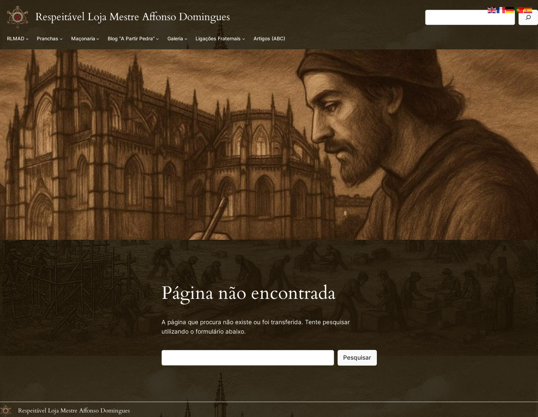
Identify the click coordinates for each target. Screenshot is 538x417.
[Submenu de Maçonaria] (97, 38)
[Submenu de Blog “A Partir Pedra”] (157, 38)
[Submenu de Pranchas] (61, 38)
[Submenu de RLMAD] (27, 38)
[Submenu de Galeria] (186, 38)
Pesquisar (357, 357)
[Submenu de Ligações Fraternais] (243, 38)
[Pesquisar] (528, 17)
